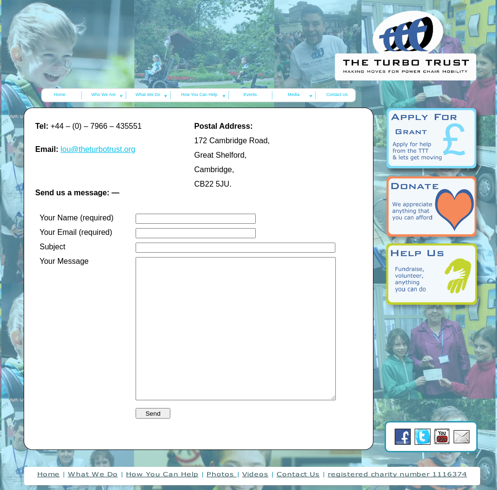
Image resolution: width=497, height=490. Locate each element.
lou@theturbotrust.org (97, 149)
